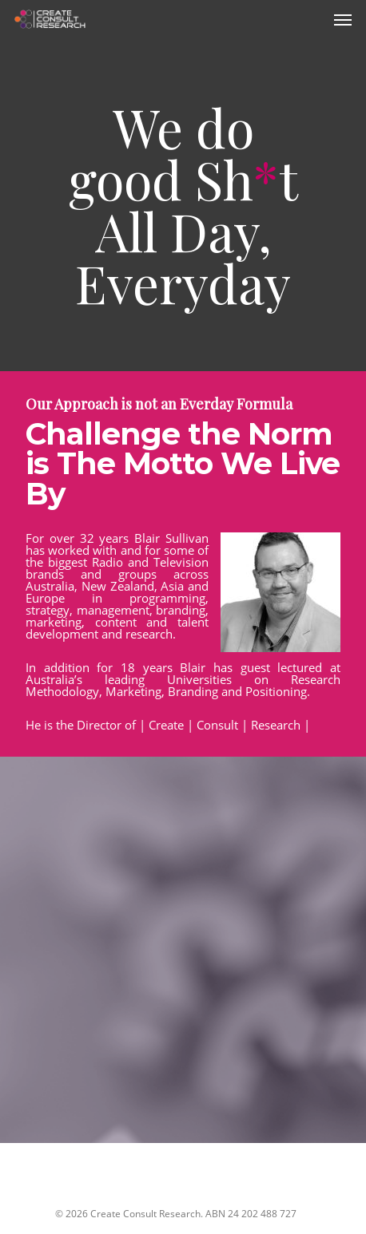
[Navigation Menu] (343, 19)
